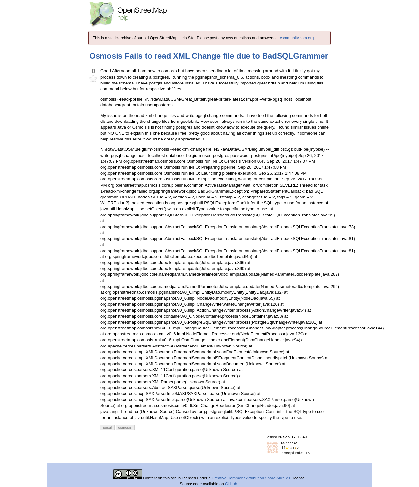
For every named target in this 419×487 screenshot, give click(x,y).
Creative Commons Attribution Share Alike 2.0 (251, 478)
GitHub (231, 484)
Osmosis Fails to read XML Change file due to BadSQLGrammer (208, 55)
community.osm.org (297, 38)
